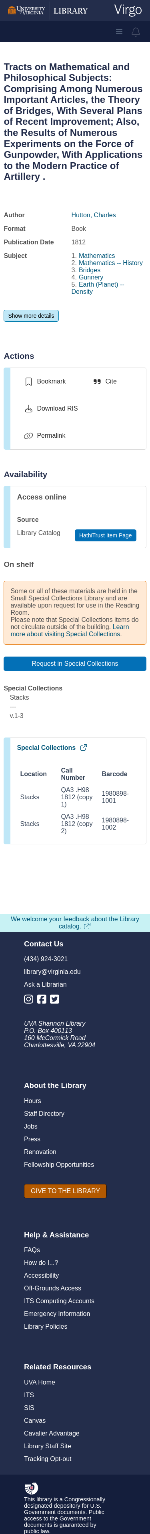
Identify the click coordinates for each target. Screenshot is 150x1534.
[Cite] (104, 381)
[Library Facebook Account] (43, 1000)
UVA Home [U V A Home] (39, 1382)
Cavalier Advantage (52, 1433)
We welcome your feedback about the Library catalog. (75, 923)
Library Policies (45, 1326)
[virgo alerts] (136, 32)
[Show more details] (31, 316)
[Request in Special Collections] (75, 664)
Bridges (89, 270)
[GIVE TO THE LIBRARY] (65, 1191)
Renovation (40, 1152)
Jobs (31, 1126)
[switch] (44, 381)
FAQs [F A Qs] (32, 1250)
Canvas (35, 1420)
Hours (32, 1100)
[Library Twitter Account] (56, 1000)
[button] (119, 31)
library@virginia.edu (52, 971)
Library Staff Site (47, 1446)
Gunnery (91, 277)
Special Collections (52, 747)
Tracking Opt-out (48, 1458)
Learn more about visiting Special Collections (69, 630)
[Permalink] (44, 436)
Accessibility (41, 1275)
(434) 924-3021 (46, 959)
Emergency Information (57, 1313)
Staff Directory (44, 1113)
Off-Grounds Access (52, 1288)
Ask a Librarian (45, 984)
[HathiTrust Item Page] (105, 535)
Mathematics (97, 255)
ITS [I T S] (29, 1395)
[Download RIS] (50, 408)
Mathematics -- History (111, 263)
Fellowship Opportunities (59, 1164)
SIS (29, 1407)
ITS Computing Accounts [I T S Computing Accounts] (59, 1301)
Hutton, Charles (94, 215)
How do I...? (41, 1262)
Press (32, 1139)
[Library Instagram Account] (30, 1000)
